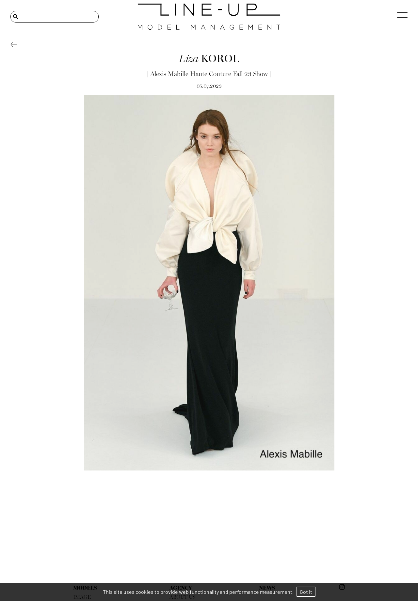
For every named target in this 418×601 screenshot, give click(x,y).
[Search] (54, 17)
